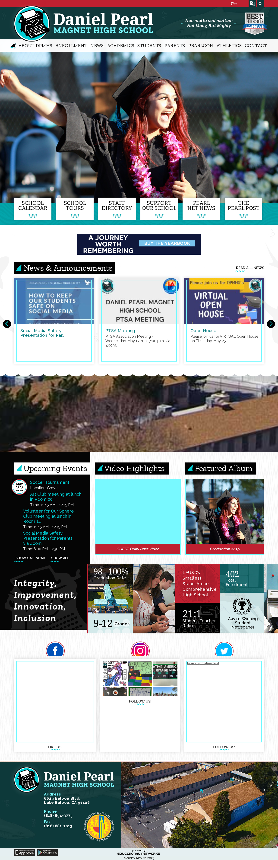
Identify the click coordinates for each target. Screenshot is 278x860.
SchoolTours (75, 205)
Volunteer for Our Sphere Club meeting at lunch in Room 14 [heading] (48, 516)
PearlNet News (201, 205)
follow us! (140, 701)
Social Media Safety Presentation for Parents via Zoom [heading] (48, 538)
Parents (174, 45)
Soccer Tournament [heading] (49, 482)
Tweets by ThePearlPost (203, 663)
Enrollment (71, 45)
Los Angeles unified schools (99, 826)
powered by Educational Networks (139, 852)
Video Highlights (134, 468)
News (97, 45)
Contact (256, 45)
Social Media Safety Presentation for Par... (42, 333)
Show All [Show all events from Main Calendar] (60, 558)
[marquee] (140, 4)
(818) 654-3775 (58, 813)
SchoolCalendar (32, 205)
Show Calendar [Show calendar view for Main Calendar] (30, 558)
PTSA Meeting (120, 330)
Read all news (250, 269)
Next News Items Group (271, 324)
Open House (203, 330)
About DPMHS (35, 45)
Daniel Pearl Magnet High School (28, 23)
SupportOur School (159, 205)
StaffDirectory (117, 205)
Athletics (229, 45)
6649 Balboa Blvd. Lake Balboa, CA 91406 (67, 798)
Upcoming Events (55, 468)
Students (149, 45)
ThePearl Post (243, 205)
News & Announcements (68, 268)
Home (13, 45)
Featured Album (224, 468)
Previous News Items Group (7, 324)
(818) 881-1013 (58, 824)
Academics (120, 45)
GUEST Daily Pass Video (138, 549)
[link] (225, 511)
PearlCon (200, 45)
